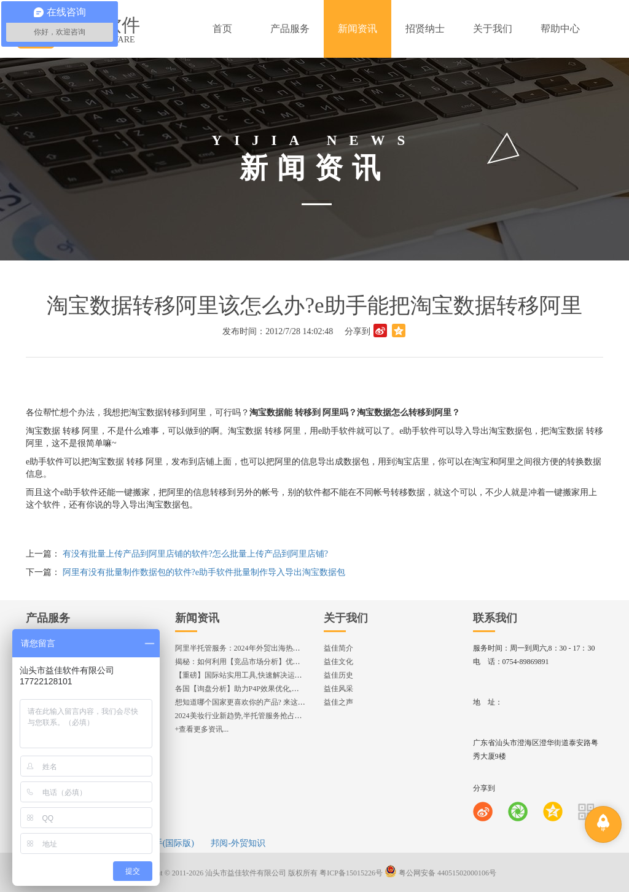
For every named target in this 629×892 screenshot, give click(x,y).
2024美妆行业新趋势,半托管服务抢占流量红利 (249, 715)
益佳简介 (338, 648)
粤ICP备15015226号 (351, 873)
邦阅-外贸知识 (238, 843)
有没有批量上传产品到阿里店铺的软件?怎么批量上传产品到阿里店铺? (195, 553)
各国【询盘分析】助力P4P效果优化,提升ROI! (248, 688)
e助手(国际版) (167, 843)
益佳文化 (338, 661)
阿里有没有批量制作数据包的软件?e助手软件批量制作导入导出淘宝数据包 (204, 572)
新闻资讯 (197, 618)
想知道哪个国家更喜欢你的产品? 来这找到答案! (252, 702)
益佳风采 (338, 688)
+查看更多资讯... (202, 729)
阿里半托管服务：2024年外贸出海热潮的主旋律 (252, 648)
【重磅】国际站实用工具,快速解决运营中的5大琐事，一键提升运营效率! (293, 675)
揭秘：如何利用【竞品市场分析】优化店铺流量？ (256, 661)
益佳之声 (338, 702)
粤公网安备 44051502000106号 (440, 873)
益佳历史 (338, 675)
